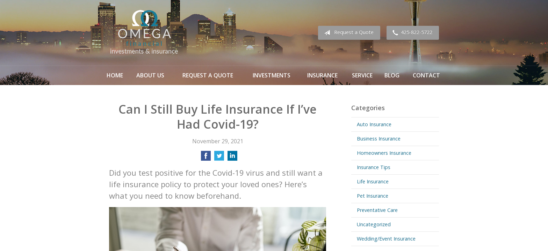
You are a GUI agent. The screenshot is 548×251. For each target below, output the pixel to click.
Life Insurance (373, 181)
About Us (150, 75)
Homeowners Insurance (384, 153)
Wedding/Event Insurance (386, 238)
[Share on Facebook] (206, 158)
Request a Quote (347, 33)
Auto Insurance (374, 124)
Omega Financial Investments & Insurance (144, 33)
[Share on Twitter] (219, 158)
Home (115, 75)
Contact (426, 75)
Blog (391, 75)
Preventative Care (377, 210)
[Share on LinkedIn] (232, 158)
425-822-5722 (411, 33)
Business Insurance (379, 138)
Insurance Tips (373, 167)
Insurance (322, 75)
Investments (271, 75)
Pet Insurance (372, 195)
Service (362, 75)
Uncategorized (374, 224)
